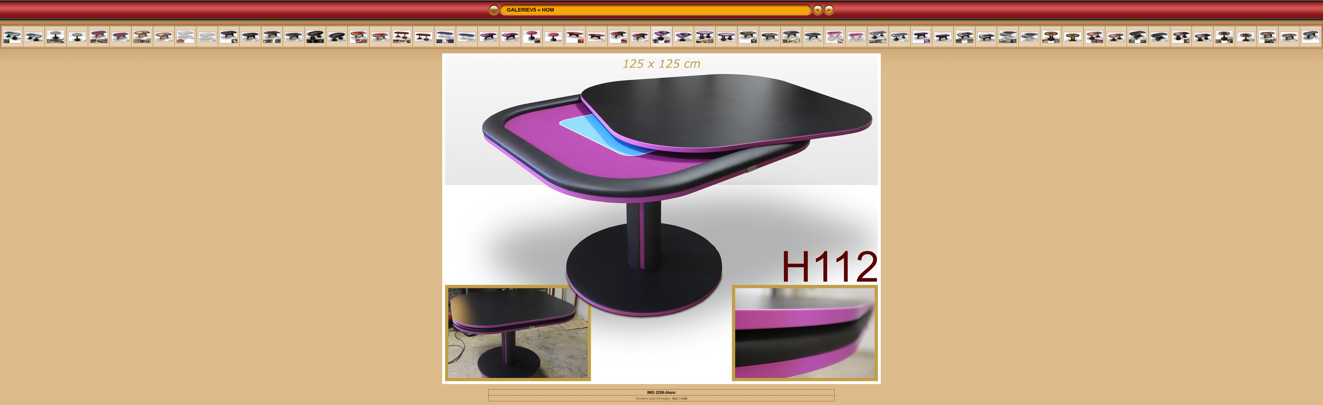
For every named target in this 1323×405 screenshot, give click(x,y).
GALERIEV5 (521, 10)
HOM (548, 10)
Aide (684, 398)
